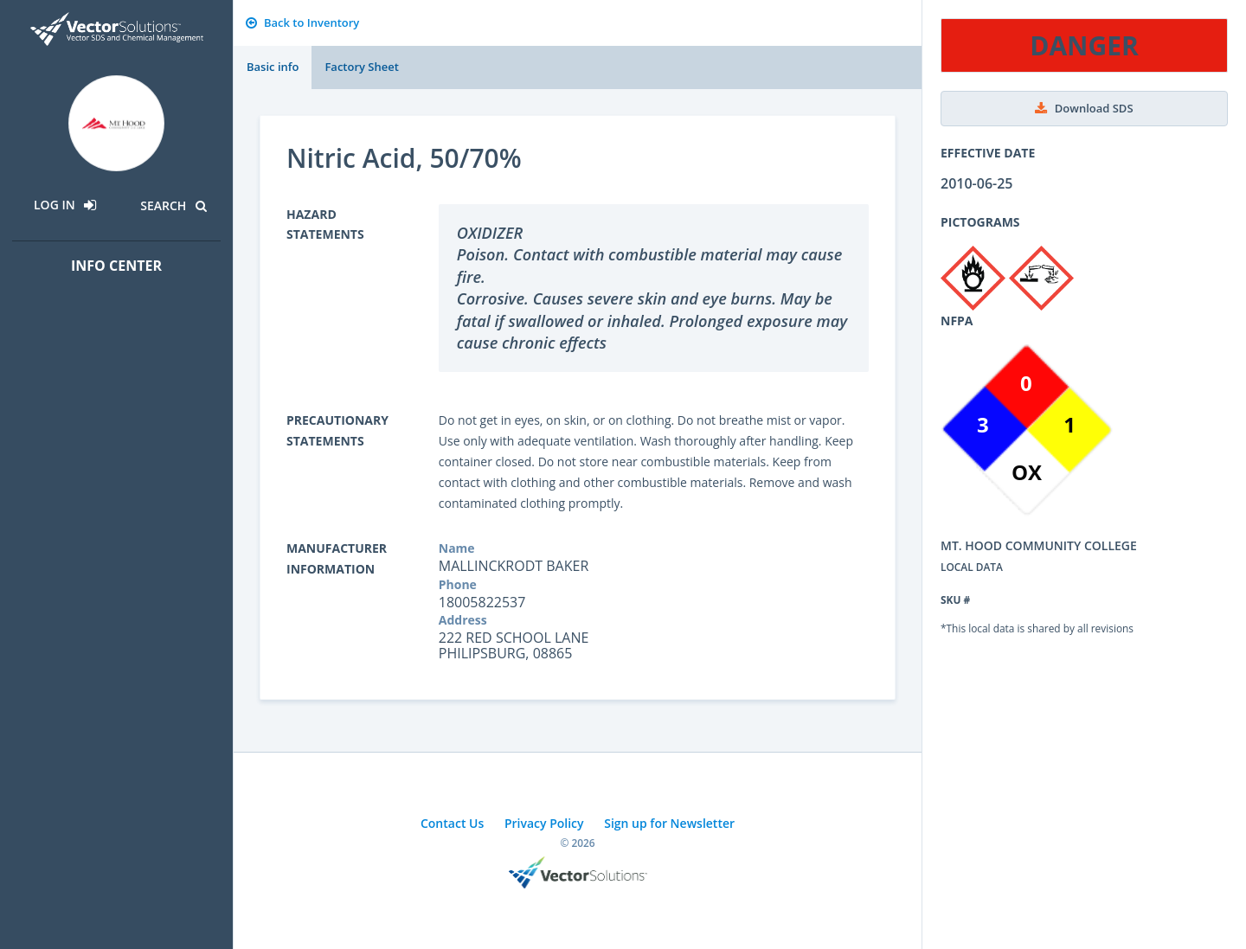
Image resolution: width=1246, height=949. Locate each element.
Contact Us (452, 823)
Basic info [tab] (273, 66)
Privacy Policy (544, 823)
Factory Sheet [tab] (361, 66)
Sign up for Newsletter (669, 823)
